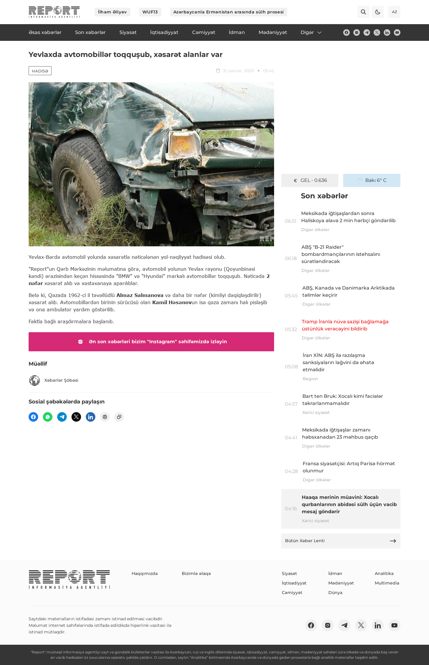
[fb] (346, 32)
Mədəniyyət (341, 583)
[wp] (47, 417)
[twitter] (377, 32)
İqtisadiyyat (294, 583)
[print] (105, 417)
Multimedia (387, 583)
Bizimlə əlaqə (196, 573)
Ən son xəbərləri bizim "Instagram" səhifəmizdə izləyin (151, 342)
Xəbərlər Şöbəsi (53, 380)
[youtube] (397, 32)
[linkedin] (387, 32)
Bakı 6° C (372, 180)
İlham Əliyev (112, 12)
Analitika (384, 573)
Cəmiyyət (292, 592)
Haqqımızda (145, 573)
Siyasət (289, 573)
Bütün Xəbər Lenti (341, 541)
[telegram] (366, 32)
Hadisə (40, 71)
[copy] (119, 417)
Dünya (335, 592)
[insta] (356, 32)
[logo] (54, 12)
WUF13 (150, 12)
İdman (335, 573)
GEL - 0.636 (310, 180)
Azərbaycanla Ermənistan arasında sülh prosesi (228, 12)
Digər (311, 32)
